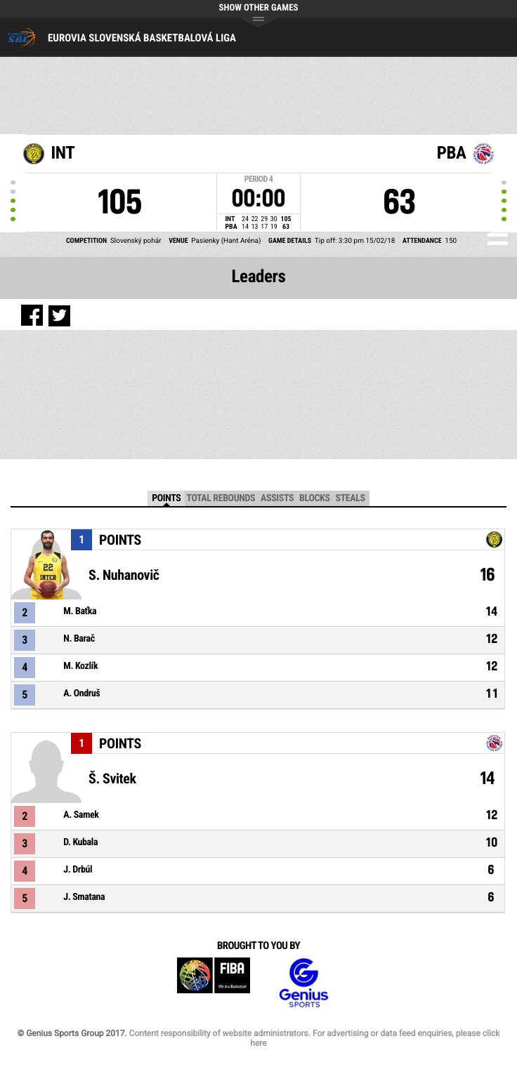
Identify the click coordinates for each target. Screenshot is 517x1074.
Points (166, 498)
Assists (277, 498)
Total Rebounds (220, 498)
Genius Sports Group (303, 983)
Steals (350, 498)
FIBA (213, 983)
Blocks (314, 498)
